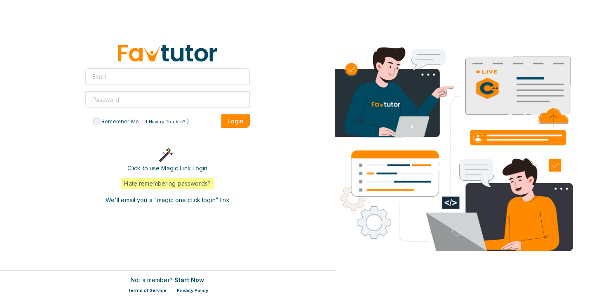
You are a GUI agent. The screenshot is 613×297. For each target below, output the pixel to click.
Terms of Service (147, 290)
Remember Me (120, 121)
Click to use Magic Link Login (167, 168)
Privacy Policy (192, 290)
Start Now (189, 279)
